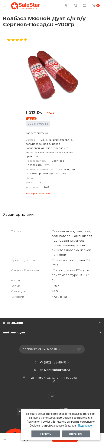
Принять (45, 433)
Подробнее (85, 425)
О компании (13, 322)
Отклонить (76, 433)
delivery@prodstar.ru (55, 370)
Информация (14, 332)
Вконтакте (52, 396)
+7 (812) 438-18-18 (53, 362)
